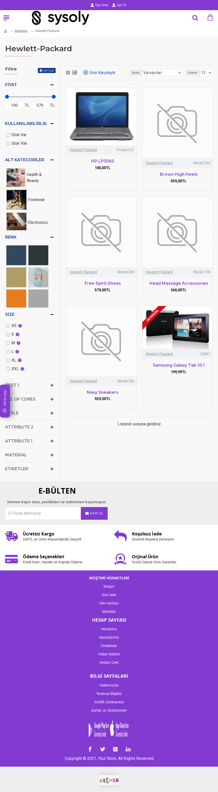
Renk (11, 237)
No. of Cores (20, 399)
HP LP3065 (102, 161)
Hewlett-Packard (83, 150)
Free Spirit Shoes (103, 283)
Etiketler (16, 468)
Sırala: (136, 73)
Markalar (21, 31)
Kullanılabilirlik (26, 123)
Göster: (193, 73)
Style (12, 413)
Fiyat (11, 84)
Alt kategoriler (24, 159)
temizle (48, 70)
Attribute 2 (19, 427)
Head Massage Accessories (178, 283)
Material (16, 455)
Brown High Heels (179, 174)
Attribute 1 (19, 441)
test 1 (12, 385)
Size (9, 314)
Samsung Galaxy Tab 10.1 (179, 365)
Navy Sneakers (102, 392)
